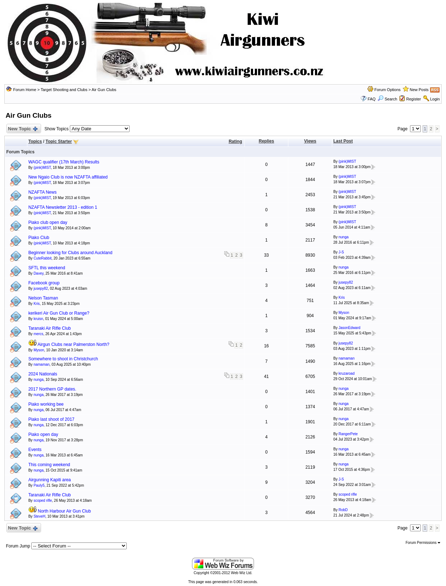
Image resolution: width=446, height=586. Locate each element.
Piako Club (38, 237)
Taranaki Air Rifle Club (49, 328)
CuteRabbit (42, 258)
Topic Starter (58, 141)
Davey (38, 273)
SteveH (39, 516)
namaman (41, 364)
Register (413, 99)
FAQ (371, 99)
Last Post (343, 141)
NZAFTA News (42, 192)
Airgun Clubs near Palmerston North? (73, 344)
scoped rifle (42, 500)
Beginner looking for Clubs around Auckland (70, 252)
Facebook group (44, 282)
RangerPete (347, 434)
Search (387, 99)
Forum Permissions (423, 543)
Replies (266, 141)
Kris (36, 304)
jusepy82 (40, 288)
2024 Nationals (42, 374)
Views (310, 141)
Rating (235, 141)
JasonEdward (349, 328)
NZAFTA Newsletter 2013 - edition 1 (62, 207)
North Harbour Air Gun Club (64, 511)
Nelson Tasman (43, 298)
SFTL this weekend (46, 267)
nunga (343, 237)
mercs (38, 334)
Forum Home (24, 89)
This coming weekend (49, 464)
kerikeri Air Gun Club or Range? (58, 313)
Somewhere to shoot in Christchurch (63, 358)
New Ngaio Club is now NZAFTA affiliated (68, 177)
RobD (343, 510)
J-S (341, 252)
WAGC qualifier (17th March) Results (63, 161)
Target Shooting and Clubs (64, 89)
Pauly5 (39, 485)
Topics (35, 141)
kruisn (38, 319)
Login (435, 99)
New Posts (419, 89)
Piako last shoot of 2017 (51, 419)
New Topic (22, 129)
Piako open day (43, 434)
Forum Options (387, 89)
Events (35, 449)
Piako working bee (46, 404)
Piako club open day (47, 222)
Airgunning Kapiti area (49, 479)
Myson (343, 313)
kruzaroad (346, 373)
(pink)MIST (42, 168)
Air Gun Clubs (104, 89)
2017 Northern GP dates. (52, 389)
